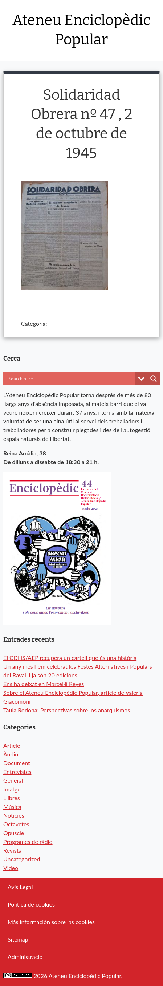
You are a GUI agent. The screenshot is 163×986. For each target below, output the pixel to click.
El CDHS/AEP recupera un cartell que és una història (69, 657)
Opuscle (13, 832)
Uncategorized (21, 859)
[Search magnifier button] (153, 378)
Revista (12, 850)
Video (10, 867)
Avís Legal (20, 886)
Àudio (10, 754)
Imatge (12, 789)
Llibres (11, 797)
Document (16, 762)
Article (11, 745)
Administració (25, 956)
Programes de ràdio (28, 841)
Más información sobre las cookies (51, 921)
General (13, 780)
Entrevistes (17, 771)
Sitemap (18, 939)
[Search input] (71, 378)
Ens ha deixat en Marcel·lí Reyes (43, 683)
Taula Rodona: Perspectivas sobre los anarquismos (66, 710)
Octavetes (16, 824)
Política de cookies (31, 904)
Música (12, 806)
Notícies (13, 815)
